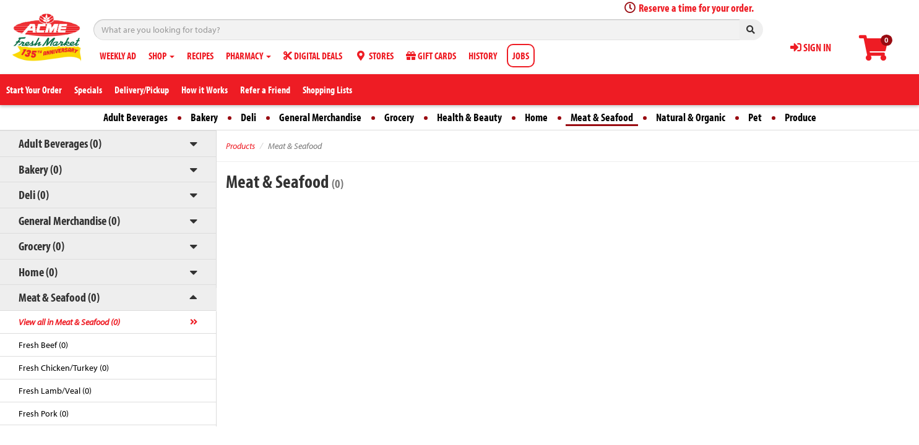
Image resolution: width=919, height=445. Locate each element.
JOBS (520, 55)
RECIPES (200, 55)
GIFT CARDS (431, 55)
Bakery (204, 117)
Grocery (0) (41, 245)
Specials (88, 89)
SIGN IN (810, 47)
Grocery (399, 117)
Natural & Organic (690, 117)
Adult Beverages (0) (60, 143)
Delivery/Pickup (141, 89)
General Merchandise (320, 117)
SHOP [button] (162, 55)
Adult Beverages (135, 117)
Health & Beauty (469, 117)
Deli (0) (34, 194)
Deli (248, 117)
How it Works (204, 89)
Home (536, 117)
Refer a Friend (265, 89)
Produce (800, 117)
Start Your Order (34, 89)
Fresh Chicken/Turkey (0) (64, 367)
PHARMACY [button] (248, 55)
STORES (374, 55)
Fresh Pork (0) (44, 413)
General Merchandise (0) (69, 220)
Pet (755, 117)
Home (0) (38, 271)
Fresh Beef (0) (43, 344)
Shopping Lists (327, 89)
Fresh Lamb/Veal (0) (55, 390)
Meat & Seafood (602, 117)
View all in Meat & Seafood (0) (69, 322)
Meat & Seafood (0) (59, 297)
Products (240, 145)
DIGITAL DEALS (312, 55)
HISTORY (482, 55)
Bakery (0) (40, 169)
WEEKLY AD (118, 55)
